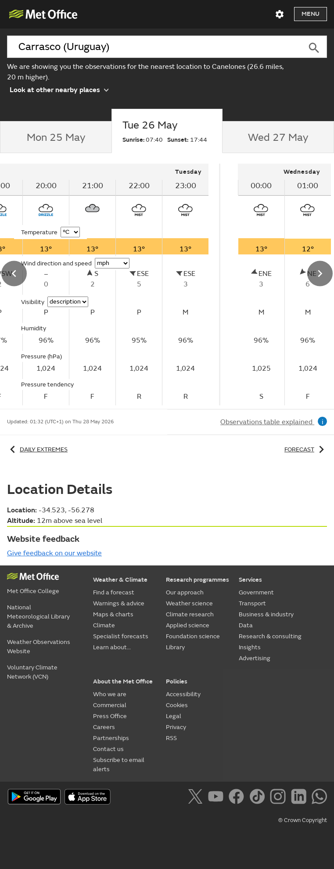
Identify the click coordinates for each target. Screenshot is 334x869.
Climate (104, 625)
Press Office (110, 716)
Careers (104, 727)
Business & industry (266, 614)
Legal (173, 716)
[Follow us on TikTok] (258, 798)
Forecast (305, 449)
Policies (176, 681)
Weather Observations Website (38, 646)
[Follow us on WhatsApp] (319, 798)
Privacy (176, 727)
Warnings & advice (118, 603)
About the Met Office (123, 681)
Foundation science (193, 636)
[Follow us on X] (196, 798)
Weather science (189, 603)
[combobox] (153, 47)
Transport (252, 603)
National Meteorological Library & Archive (38, 616)
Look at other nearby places (59, 89)
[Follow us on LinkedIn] (300, 798)
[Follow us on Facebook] (238, 798)
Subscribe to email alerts (118, 764)
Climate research (190, 614)
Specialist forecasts (120, 636)
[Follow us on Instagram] (279, 798)
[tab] (55, 137)
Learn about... (112, 647)
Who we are (109, 694)
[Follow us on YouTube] (217, 798)
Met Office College (33, 591)
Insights (250, 647)
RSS (171, 738)
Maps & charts (113, 614)
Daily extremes (37, 449)
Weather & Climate (120, 579)
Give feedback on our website (54, 553)
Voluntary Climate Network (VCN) (32, 672)
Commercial (109, 705)
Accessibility (183, 694)
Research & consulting (270, 636)
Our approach (185, 592)
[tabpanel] (273, 284)
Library (175, 647)
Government (256, 592)
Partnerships (111, 738)
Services (250, 579)
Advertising (254, 658)
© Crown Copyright (302, 820)
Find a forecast (113, 592)
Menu (311, 14)
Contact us (108, 749)
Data (246, 625)
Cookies (177, 705)
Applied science (187, 625)
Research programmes (197, 579)
